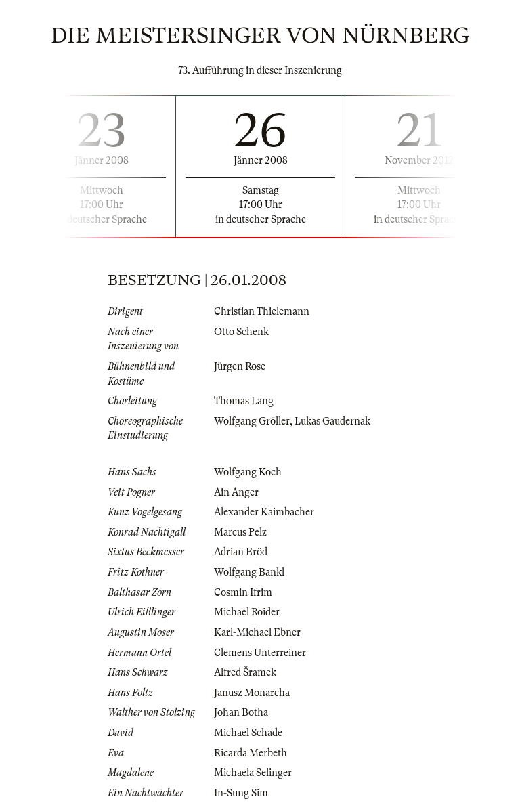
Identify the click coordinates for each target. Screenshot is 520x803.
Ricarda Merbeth (250, 752)
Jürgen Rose (239, 366)
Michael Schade (248, 732)
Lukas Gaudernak (332, 421)
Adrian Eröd (240, 551)
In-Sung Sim (241, 792)
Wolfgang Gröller (252, 421)
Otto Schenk (241, 331)
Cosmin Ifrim (243, 592)
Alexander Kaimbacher (264, 511)
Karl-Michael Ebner (257, 632)
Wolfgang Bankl (249, 572)
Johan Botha (241, 712)
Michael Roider (247, 612)
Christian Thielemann (261, 311)
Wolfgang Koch (248, 471)
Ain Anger (236, 492)
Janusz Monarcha (252, 692)
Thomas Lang (244, 400)
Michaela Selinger (253, 772)
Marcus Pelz (240, 532)
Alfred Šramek (245, 672)
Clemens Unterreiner (260, 652)
